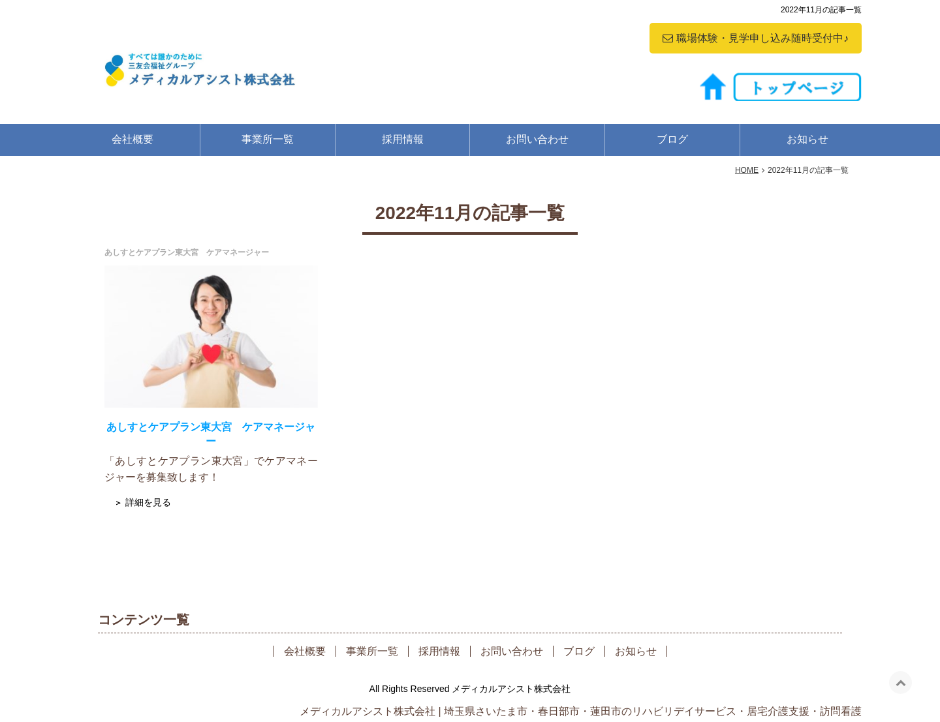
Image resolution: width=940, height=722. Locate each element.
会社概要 (132, 139)
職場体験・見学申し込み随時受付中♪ (762, 38)
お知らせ (807, 139)
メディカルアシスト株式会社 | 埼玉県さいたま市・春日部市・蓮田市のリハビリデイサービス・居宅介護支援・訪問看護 (581, 711)
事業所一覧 (268, 139)
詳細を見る (148, 502)
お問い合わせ (537, 139)
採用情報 (403, 139)
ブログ (672, 139)
